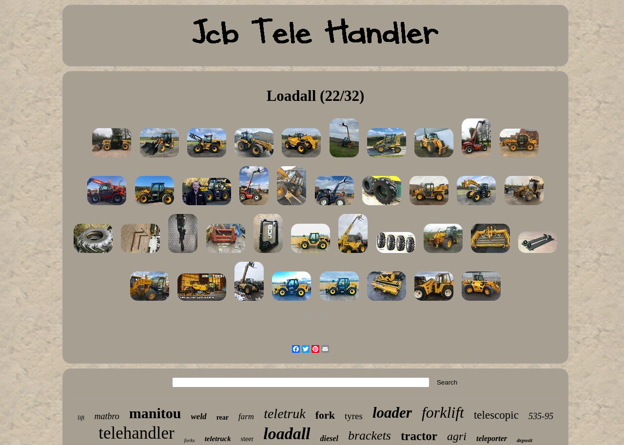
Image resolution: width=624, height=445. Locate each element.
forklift (443, 412)
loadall (286, 434)
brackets (369, 435)
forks (189, 440)
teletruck (218, 439)
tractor (419, 436)
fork (325, 415)
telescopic (496, 415)
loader (392, 412)
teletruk (285, 413)
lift (81, 417)
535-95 (540, 416)
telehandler (136, 433)
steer (247, 439)
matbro (106, 416)
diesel (329, 438)
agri (457, 436)
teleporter (491, 438)
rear (222, 417)
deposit (524, 440)
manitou (155, 413)
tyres (354, 416)
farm (246, 416)
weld (199, 416)
